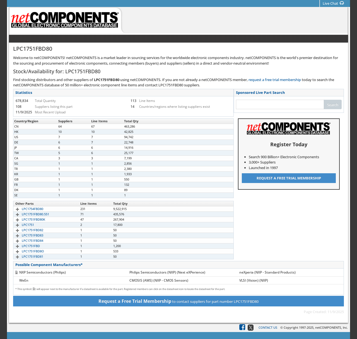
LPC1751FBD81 (26, 256)
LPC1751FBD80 (26, 126)
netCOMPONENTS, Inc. (331, 327)
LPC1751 (21, 225)
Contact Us (268, 327)
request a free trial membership (275, 79)
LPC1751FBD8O (26, 251)
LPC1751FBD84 (26, 240)
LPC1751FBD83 (26, 235)
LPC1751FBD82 (26, 230)
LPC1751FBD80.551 (29, 214)
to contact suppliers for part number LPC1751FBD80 (178, 301)
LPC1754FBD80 (26, 209)
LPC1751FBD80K (27, 219)
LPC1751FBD (24, 246)
